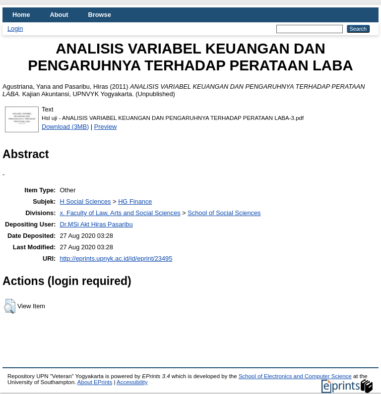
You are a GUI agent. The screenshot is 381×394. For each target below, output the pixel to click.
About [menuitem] (59, 14)
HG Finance (135, 201)
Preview (105, 126)
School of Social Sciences (224, 213)
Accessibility (132, 382)
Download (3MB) (65, 126)
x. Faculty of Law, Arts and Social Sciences (120, 213)
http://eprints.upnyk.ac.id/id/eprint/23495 (116, 258)
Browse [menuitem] (99, 14)
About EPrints (94, 382)
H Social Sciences (85, 201)
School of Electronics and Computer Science (295, 376)
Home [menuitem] (21, 14)
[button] (9, 306)
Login (15, 28)
